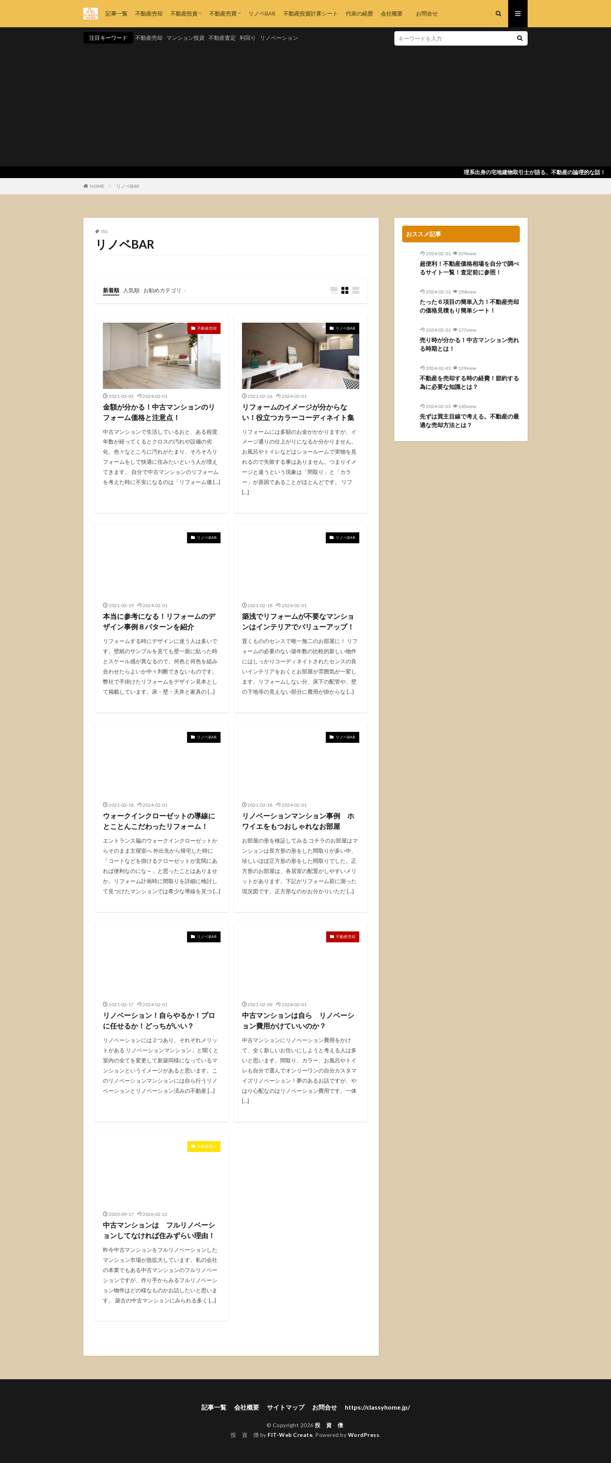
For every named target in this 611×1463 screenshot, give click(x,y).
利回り (248, 37)
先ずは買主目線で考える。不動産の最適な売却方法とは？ (469, 421)
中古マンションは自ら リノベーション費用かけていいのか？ (298, 1020)
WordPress (364, 1434)
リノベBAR (261, 13)
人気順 (131, 290)
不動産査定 (222, 37)
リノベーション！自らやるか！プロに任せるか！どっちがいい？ (159, 1020)
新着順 (111, 290)
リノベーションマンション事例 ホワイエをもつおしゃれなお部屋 (298, 820)
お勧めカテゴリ (162, 290)
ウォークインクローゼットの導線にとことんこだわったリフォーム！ (159, 820)
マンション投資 (185, 37)
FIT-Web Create (290, 1434)
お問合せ (424, 13)
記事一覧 (116, 13)
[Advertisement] (305, 104)
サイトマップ (285, 1407)
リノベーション (279, 37)
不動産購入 (207, 1146)
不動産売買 (223, 13)
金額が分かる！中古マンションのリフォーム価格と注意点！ (159, 412)
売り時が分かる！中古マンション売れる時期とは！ (469, 344)
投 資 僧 (329, 1425)
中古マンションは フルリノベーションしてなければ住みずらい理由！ (159, 1230)
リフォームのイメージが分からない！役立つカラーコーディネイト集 (298, 412)
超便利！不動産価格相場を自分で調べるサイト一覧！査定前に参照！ (469, 268)
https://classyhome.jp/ (377, 1407)
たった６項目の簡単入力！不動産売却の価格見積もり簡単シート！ (469, 306)
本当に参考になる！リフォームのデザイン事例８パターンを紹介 (159, 621)
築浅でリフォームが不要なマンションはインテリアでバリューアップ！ (298, 621)
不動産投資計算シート (310, 13)
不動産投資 (184, 13)
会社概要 (392, 13)
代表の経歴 (359, 13)
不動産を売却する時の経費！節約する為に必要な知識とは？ (469, 382)
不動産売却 (148, 13)
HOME (97, 186)
